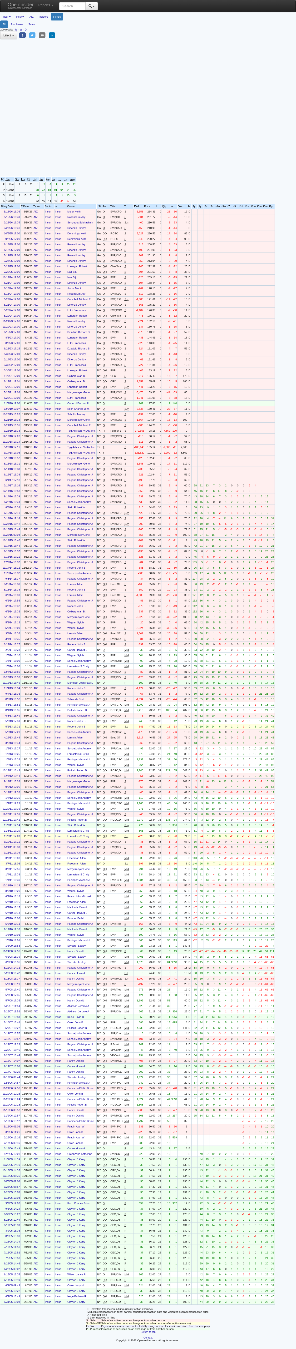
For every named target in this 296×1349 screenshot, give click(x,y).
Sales (31, 24)
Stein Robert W (76, 507)
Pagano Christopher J (80, 436)
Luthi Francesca (76, 310)
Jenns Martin (74, 288)
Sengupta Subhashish (80, 222)
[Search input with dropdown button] (72, 6)
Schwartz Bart (75, 699)
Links (8, 35)
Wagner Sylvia (75, 622)
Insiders (43, 16)
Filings (57, 16)
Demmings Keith (77, 233)
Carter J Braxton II (78, 403)
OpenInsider (21, 5)
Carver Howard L (77, 649)
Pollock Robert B (77, 710)
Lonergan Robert (77, 266)
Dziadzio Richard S (78, 332)
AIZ (32, 16)
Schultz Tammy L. (77, 414)
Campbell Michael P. (79, 299)
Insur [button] (7, 16)
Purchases (17, 24)
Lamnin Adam (75, 584)
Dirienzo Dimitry (76, 228)
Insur (48, 211)
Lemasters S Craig (78, 666)
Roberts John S (76, 567)
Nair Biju (72, 271)
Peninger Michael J (78, 704)
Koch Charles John (78, 408)
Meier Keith (74, 211)
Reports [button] (45, 5)
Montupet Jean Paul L (80, 682)
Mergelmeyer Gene (78, 392)
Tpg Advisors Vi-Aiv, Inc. (81, 430)
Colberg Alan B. (76, 375)
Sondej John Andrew (79, 501)
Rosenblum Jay (76, 217)
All (4, 24)
